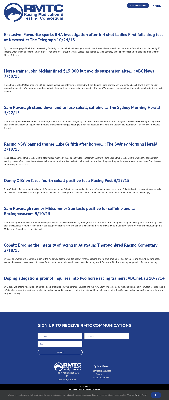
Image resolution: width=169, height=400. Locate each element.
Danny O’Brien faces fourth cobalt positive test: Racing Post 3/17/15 (66, 180)
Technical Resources (101, 371)
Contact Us (101, 374)
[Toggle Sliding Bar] (157, 5)
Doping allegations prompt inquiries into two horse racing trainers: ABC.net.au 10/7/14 (84, 278)
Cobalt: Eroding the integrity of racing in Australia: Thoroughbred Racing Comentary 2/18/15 (80, 247)
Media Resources (101, 377)
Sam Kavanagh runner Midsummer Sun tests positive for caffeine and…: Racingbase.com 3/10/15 (69, 211)
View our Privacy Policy (137, 395)
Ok (156, 395)
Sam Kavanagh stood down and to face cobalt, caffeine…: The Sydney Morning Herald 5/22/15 (82, 110)
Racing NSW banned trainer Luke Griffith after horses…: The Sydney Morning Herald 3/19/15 (80, 146)
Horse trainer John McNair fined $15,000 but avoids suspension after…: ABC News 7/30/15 (79, 73)
